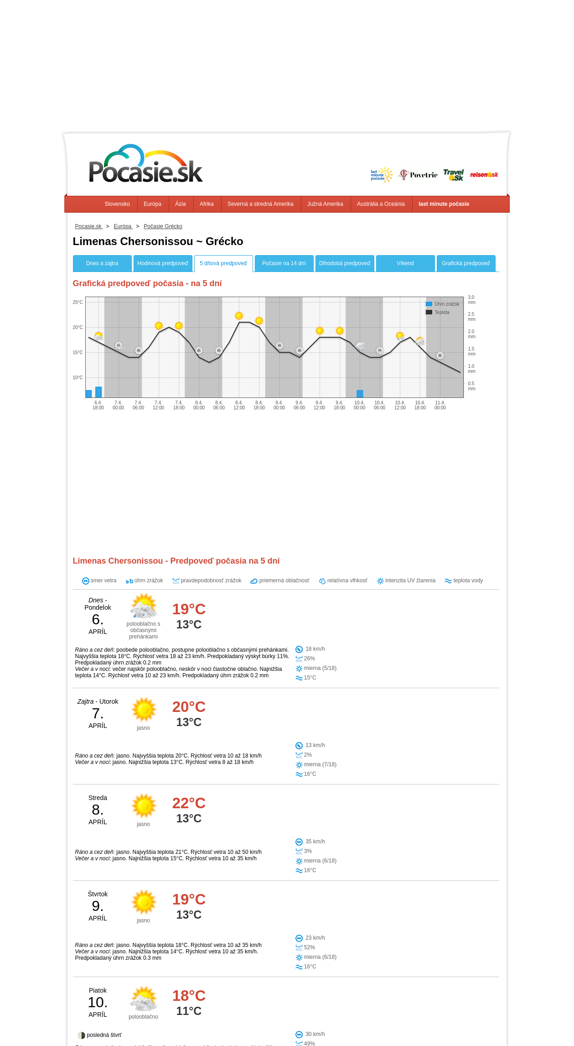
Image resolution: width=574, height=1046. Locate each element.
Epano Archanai (297, 882)
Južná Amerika (325, 204)
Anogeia (280, 913)
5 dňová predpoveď (223, 263)
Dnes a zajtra (102, 263)
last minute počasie (444, 204)
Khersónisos (278, 866)
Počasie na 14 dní (284, 263)
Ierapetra (247, 913)
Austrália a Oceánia (381, 204)
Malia (311, 866)
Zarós (308, 913)
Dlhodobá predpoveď (344, 263)
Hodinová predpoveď (162, 263)
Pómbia (245, 928)
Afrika (207, 204)
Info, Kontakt (184, 1023)
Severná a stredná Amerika (261, 204)
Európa (152, 204)
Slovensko (116, 204)
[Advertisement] (287, 64)
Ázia (180, 204)
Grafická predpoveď (466, 263)
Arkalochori (251, 882)
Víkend (405, 263)
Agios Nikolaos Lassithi (267, 897)
